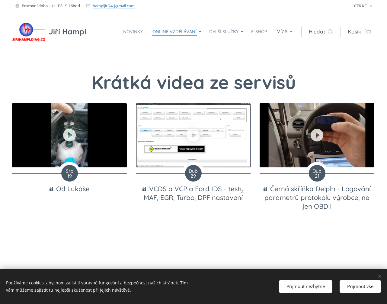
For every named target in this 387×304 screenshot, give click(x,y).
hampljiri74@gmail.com (114, 5)
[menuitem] (117, 31)
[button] (320, 31)
